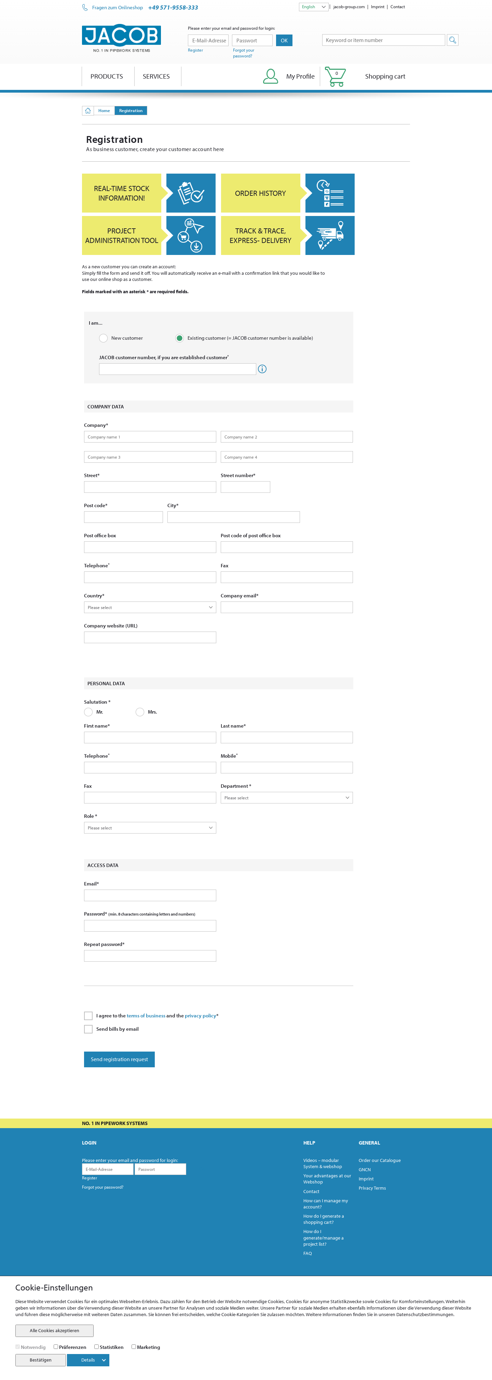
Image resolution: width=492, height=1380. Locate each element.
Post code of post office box (251, 535)
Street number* (238, 475)
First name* (97, 725)
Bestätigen (41, 1360)
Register (195, 50)
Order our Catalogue (380, 1160)
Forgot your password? (243, 52)
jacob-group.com (349, 6)
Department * (236, 786)
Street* (92, 475)
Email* (91, 883)
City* (173, 505)
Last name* (233, 725)
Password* (139, 913)
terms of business (146, 1015)
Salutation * (97, 702)
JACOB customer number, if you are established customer (164, 357)
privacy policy (200, 1015)
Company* (96, 425)
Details (93, 1360)
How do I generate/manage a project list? (323, 1237)
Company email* (240, 595)
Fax (224, 565)
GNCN (365, 1169)
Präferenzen (72, 1347)
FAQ (307, 1253)
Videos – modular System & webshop (322, 1163)
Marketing (148, 1347)
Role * (90, 816)
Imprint (377, 6)
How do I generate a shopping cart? (323, 1219)
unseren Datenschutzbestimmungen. (416, 1314)
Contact (398, 6)
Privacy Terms (372, 1188)
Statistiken (112, 1347)
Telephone (97, 565)
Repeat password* (104, 944)
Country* (94, 595)
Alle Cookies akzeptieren (54, 1330)
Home (104, 110)
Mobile (229, 755)
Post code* (96, 505)
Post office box (100, 535)
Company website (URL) (111, 625)
